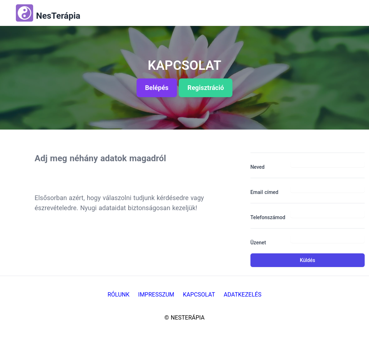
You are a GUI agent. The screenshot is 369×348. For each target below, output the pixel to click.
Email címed (264, 192)
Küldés (307, 260)
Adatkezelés (243, 294)
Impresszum (156, 294)
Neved (257, 167)
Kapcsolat (199, 294)
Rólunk (118, 294)
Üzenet (258, 242)
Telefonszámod (267, 217)
